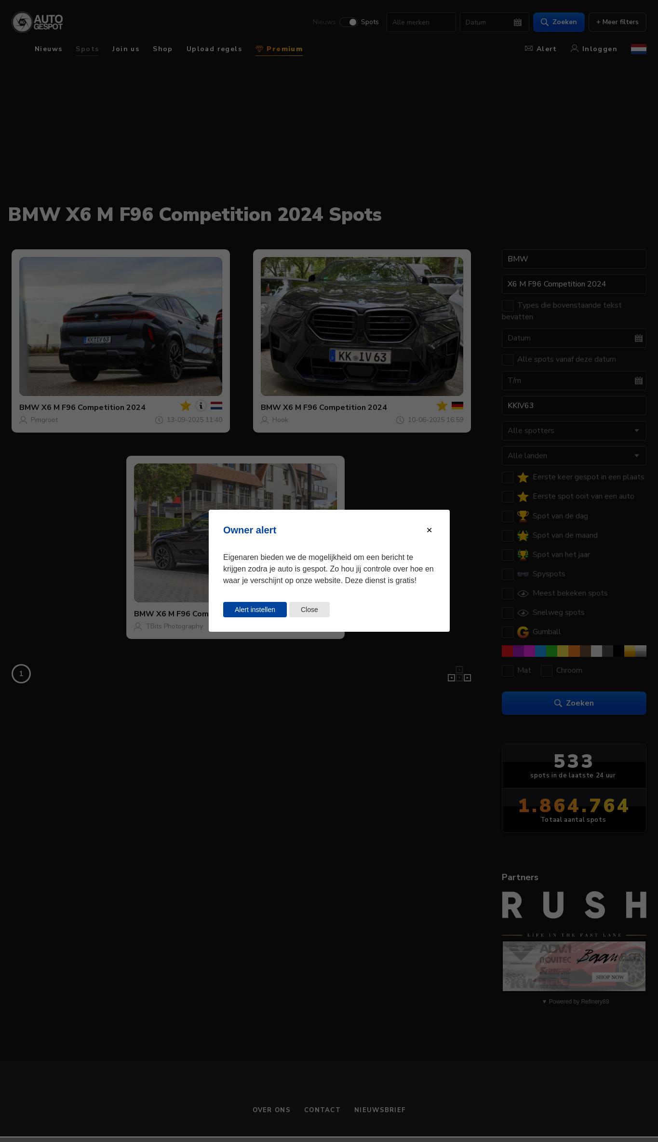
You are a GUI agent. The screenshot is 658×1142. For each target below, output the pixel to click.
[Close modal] (429, 530)
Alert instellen (255, 609)
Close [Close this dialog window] (309, 609)
